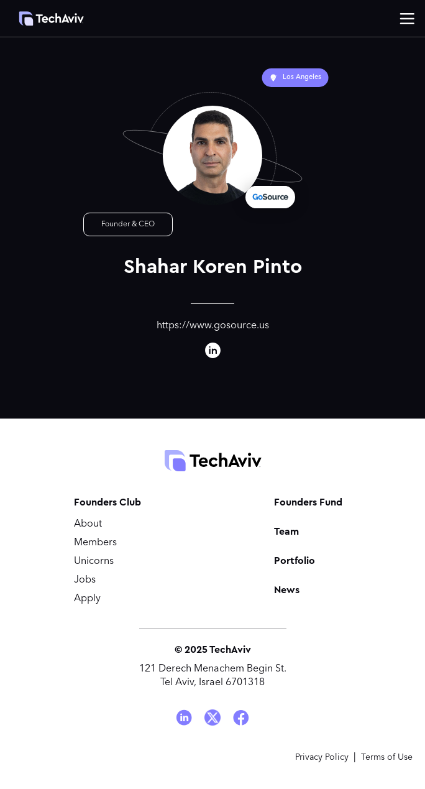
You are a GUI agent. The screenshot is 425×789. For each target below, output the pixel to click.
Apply (87, 599)
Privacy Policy (322, 757)
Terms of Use (387, 757)
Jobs (85, 580)
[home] (45, 19)
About (88, 524)
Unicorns (94, 561)
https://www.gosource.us (213, 326)
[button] (407, 19)
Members (95, 543)
